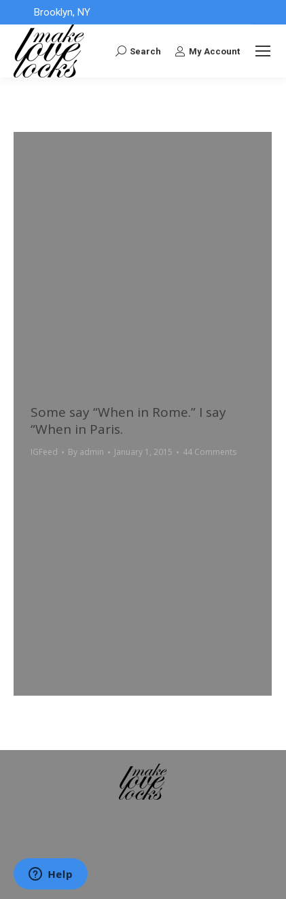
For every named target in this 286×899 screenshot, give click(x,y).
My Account (207, 51)
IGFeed (44, 452)
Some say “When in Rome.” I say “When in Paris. (128, 420)
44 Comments (209, 452)
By (86, 452)
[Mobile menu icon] (262, 51)
